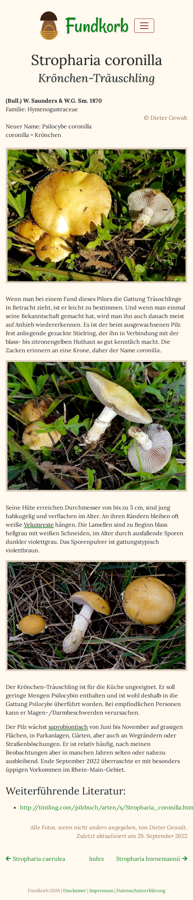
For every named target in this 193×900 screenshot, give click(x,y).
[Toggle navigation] (144, 26)
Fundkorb (97, 26)
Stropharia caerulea (39, 858)
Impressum (101, 891)
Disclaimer (74, 891)
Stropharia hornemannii (148, 858)
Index (96, 858)
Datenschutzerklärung (140, 891)
